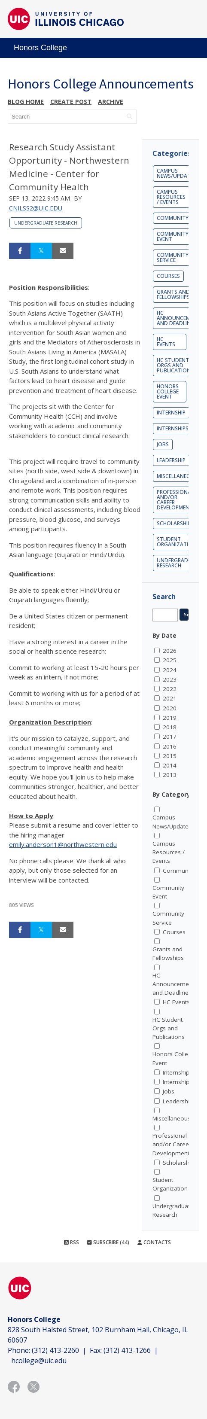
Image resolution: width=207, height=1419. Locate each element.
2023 (170, 679)
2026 (170, 651)
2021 (170, 698)
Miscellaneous (177, 476)
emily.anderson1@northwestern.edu (63, 844)
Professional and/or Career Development (175, 499)
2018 (170, 727)
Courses (168, 276)
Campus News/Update (175, 173)
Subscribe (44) (108, 1242)
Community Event (173, 236)
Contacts (154, 1242)
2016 (170, 746)
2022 (170, 689)
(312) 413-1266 (127, 1350)
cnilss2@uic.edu (35, 208)
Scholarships (175, 523)
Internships (173, 428)
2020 (170, 708)
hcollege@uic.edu (39, 1360)
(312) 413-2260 (55, 1350)
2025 (170, 660)
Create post (70, 101)
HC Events (166, 341)
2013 (170, 775)
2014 (170, 765)
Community (173, 218)
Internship (171, 412)
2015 (170, 756)
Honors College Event (168, 391)
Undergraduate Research (45, 223)
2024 (170, 670)
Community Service (173, 257)
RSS (71, 1242)
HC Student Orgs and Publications (175, 365)
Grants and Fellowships (173, 294)
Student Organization (176, 542)
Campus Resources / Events (171, 197)
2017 (170, 736)
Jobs (163, 444)
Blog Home (26, 101)
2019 (170, 718)
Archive (110, 101)
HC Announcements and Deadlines (174, 984)
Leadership (171, 460)
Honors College (40, 47)
